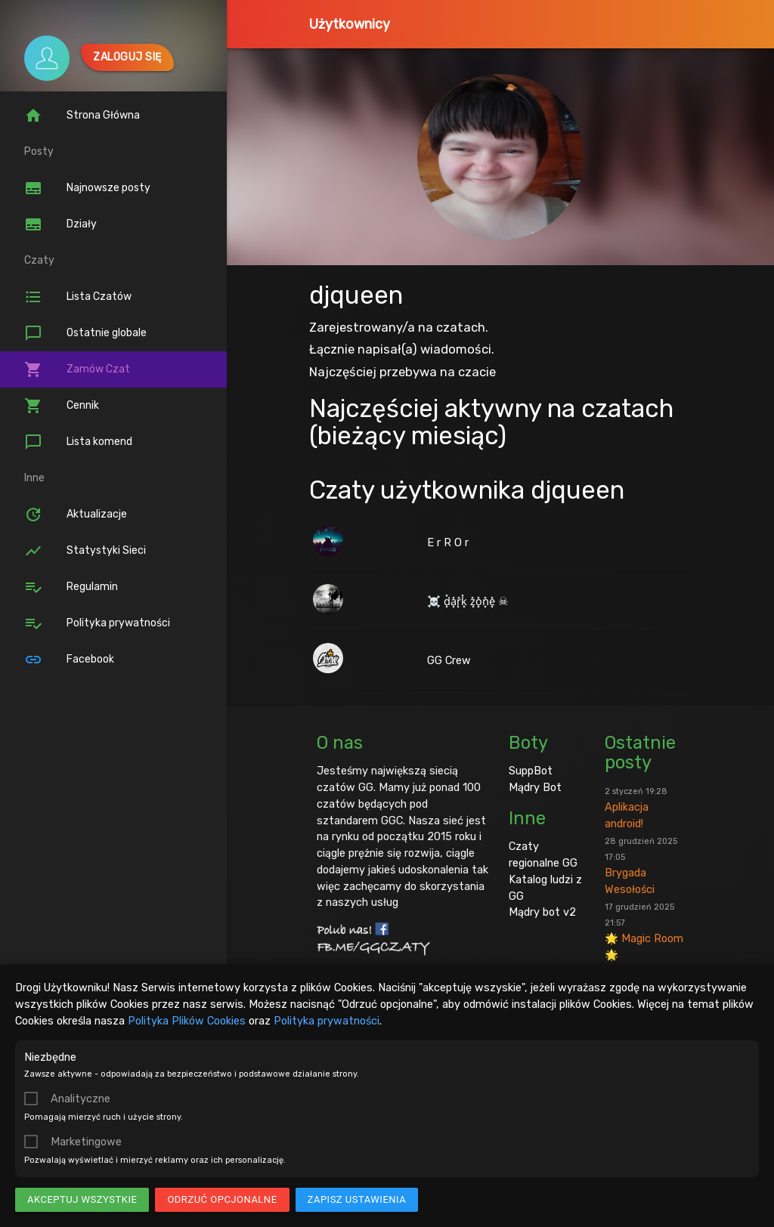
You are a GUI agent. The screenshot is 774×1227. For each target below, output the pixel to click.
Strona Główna (82, 115)
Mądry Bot (535, 787)
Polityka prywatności (326, 1021)
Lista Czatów (78, 297)
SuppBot (531, 770)
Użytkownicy (349, 24)
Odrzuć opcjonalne (222, 1199)
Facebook (69, 659)
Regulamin (71, 587)
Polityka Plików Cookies (187, 1021)
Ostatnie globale (85, 333)
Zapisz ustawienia (357, 1199)
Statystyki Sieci (85, 551)
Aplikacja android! (636, 808)
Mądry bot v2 (542, 912)
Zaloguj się (127, 57)
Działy (60, 224)
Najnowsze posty (87, 188)
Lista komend (78, 442)
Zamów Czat (77, 369)
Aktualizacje (75, 514)
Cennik (61, 406)
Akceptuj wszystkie (82, 1199)
